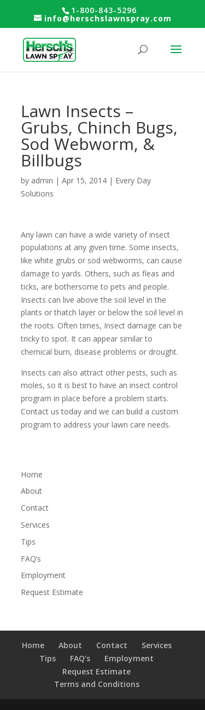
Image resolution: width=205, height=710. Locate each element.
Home (32, 474)
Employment (43, 575)
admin (42, 180)
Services (35, 524)
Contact (35, 508)
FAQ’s (31, 558)
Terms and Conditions (96, 684)
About (31, 491)
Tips (28, 541)
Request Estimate (52, 592)
